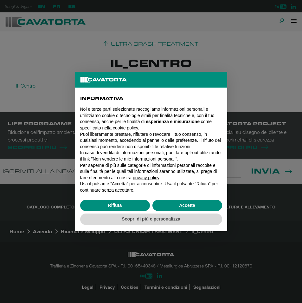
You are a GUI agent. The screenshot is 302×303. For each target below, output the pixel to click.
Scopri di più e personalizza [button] (151, 218)
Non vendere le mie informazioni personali (134, 158)
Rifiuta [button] (115, 205)
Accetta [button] (187, 205)
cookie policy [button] (125, 127)
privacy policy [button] (146, 177)
